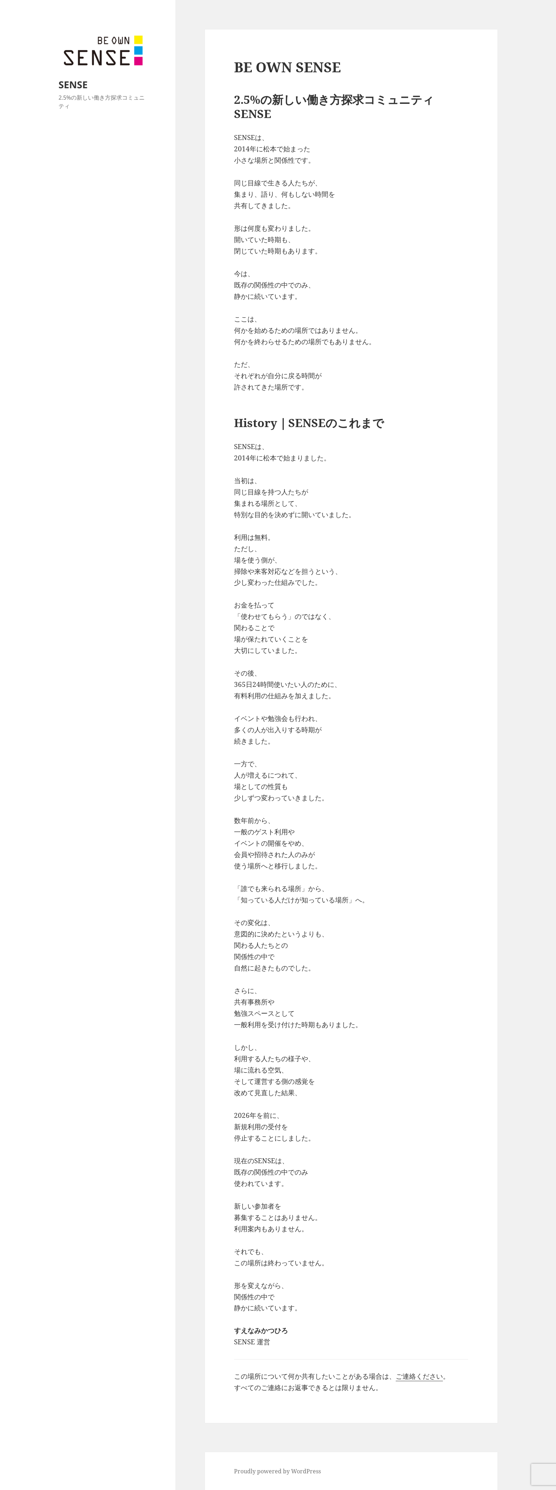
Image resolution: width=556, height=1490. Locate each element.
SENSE (73, 84)
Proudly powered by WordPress (277, 1471)
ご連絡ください (419, 1376)
